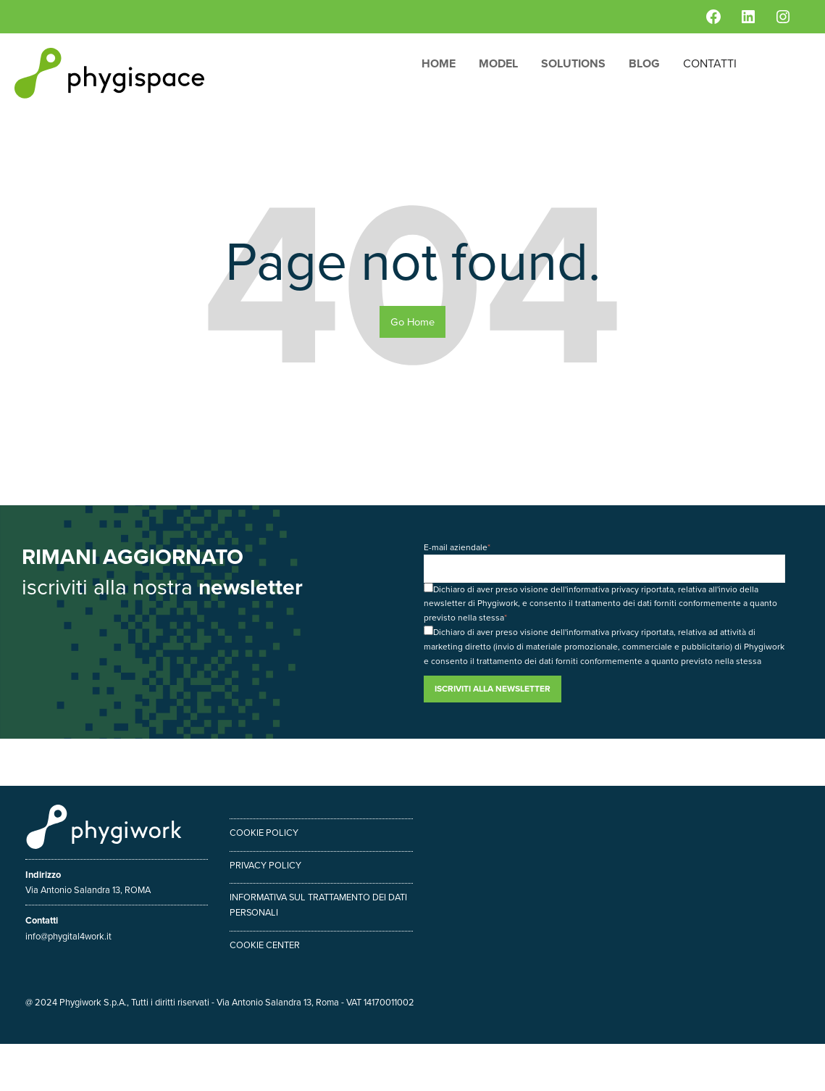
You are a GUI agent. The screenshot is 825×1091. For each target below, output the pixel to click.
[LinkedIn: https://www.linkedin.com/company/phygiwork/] (748, 17)
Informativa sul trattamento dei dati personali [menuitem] (319, 904)
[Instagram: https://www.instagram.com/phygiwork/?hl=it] (783, 17)
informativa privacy (602, 589)
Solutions (573, 63)
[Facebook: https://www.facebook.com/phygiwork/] (713, 17)
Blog (644, 63)
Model (498, 63)
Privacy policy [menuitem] (265, 865)
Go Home (412, 322)
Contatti (710, 63)
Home (439, 63)
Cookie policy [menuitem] (264, 832)
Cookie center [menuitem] (265, 945)
